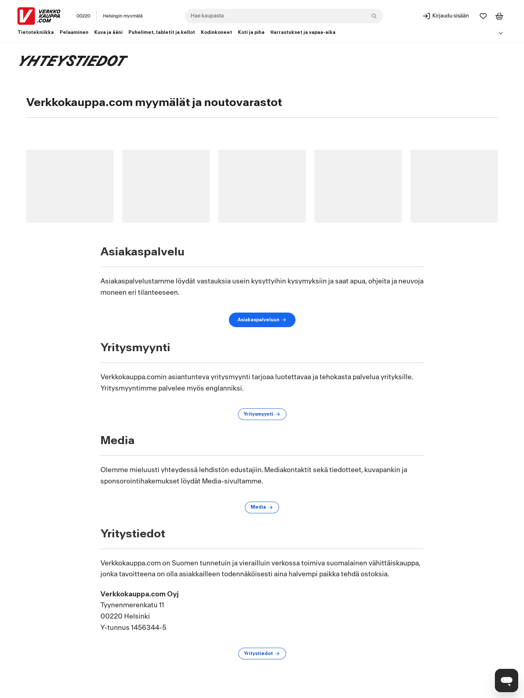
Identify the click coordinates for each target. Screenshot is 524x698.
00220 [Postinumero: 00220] (83, 16)
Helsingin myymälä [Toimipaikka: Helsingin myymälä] (123, 16)
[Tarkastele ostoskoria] (499, 16)
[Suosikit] (483, 16)
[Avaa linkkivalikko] (501, 33)
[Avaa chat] (506, 680)
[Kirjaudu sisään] (445, 16)
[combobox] (284, 16)
